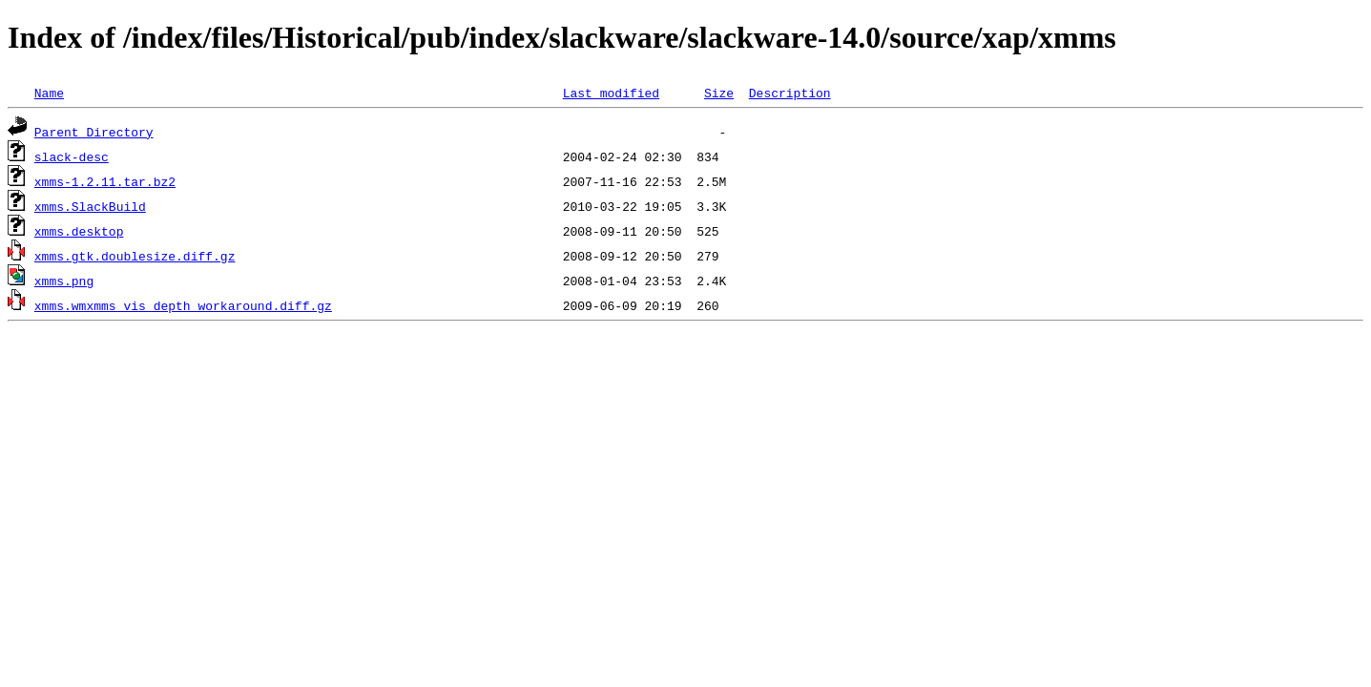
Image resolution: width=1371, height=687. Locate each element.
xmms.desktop (79, 230)
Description (790, 92)
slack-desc (71, 156)
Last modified (611, 92)
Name (49, 92)
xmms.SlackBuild (90, 206)
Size (719, 92)
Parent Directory (94, 131)
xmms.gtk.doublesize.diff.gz (135, 255)
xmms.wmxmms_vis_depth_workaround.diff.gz (183, 305)
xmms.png (63, 280)
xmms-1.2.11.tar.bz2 (105, 181)
